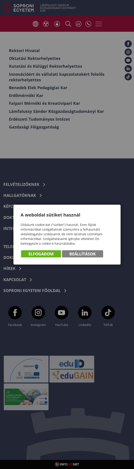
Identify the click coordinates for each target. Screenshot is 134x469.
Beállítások (82, 254)
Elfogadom (41, 254)
